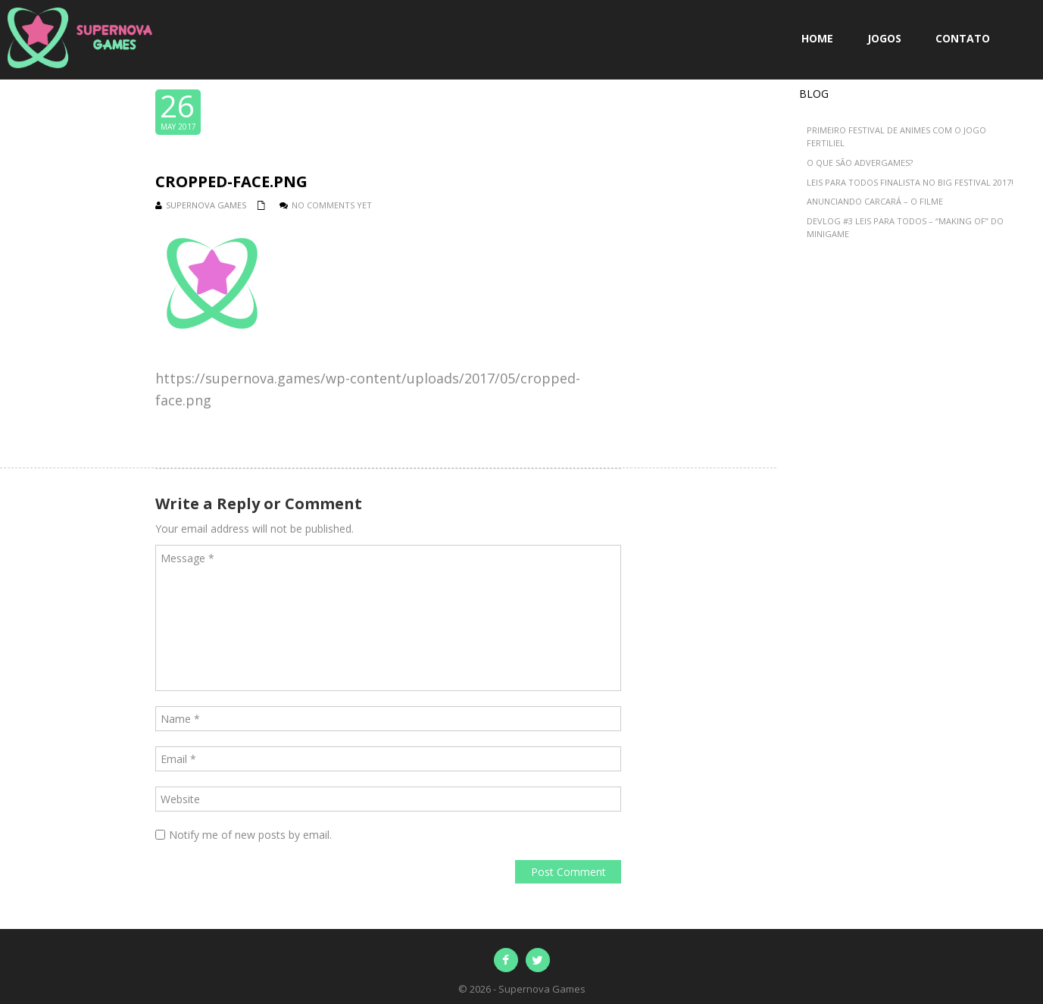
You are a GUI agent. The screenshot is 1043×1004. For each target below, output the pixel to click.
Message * (388, 618)
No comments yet (332, 205)
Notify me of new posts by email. (250, 834)
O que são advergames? (860, 162)
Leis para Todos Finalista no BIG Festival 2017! (910, 182)
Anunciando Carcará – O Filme (875, 201)
